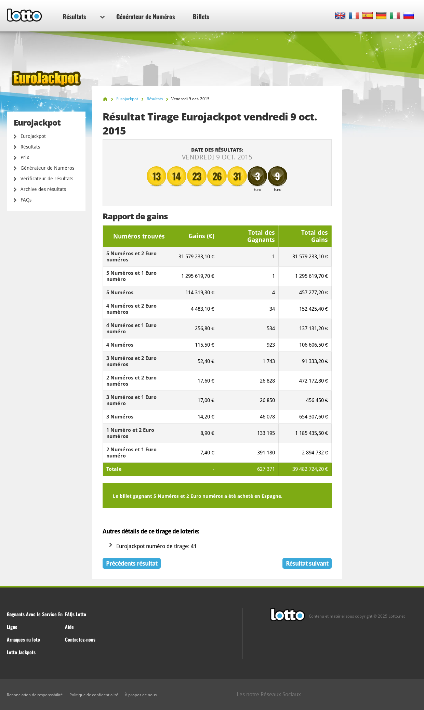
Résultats (84, 16)
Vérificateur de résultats (47, 178)
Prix (25, 157)
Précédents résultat (131, 563)
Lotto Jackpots (21, 652)
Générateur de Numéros (145, 16)
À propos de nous (141, 695)
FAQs (26, 200)
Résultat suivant (307, 563)
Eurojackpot (33, 136)
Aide (69, 626)
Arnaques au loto (23, 639)
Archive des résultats (43, 189)
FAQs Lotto (75, 614)
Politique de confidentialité (93, 695)
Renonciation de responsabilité (35, 695)
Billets (201, 16)
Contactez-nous (80, 639)
